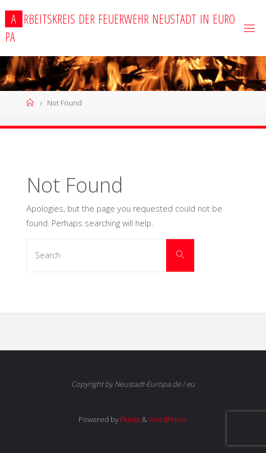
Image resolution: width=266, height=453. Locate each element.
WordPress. (168, 419)
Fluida (129, 419)
